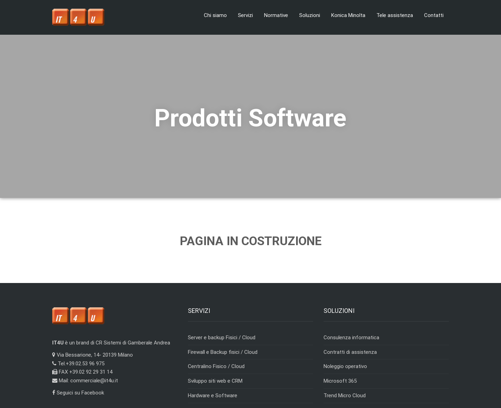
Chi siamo (215, 15)
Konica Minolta (348, 15)
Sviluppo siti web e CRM (215, 381)
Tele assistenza (394, 15)
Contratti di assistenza (350, 352)
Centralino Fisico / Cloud (216, 366)
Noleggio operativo (345, 366)
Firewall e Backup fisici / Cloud (222, 352)
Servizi (245, 15)
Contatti (434, 15)
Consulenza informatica (351, 337)
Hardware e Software (212, 395)
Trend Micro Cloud (345, 395)
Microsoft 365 (340, 381)
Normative (276, 15)
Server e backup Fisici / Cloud (221, 337)
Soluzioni (309, 15)
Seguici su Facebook (78, 393)
